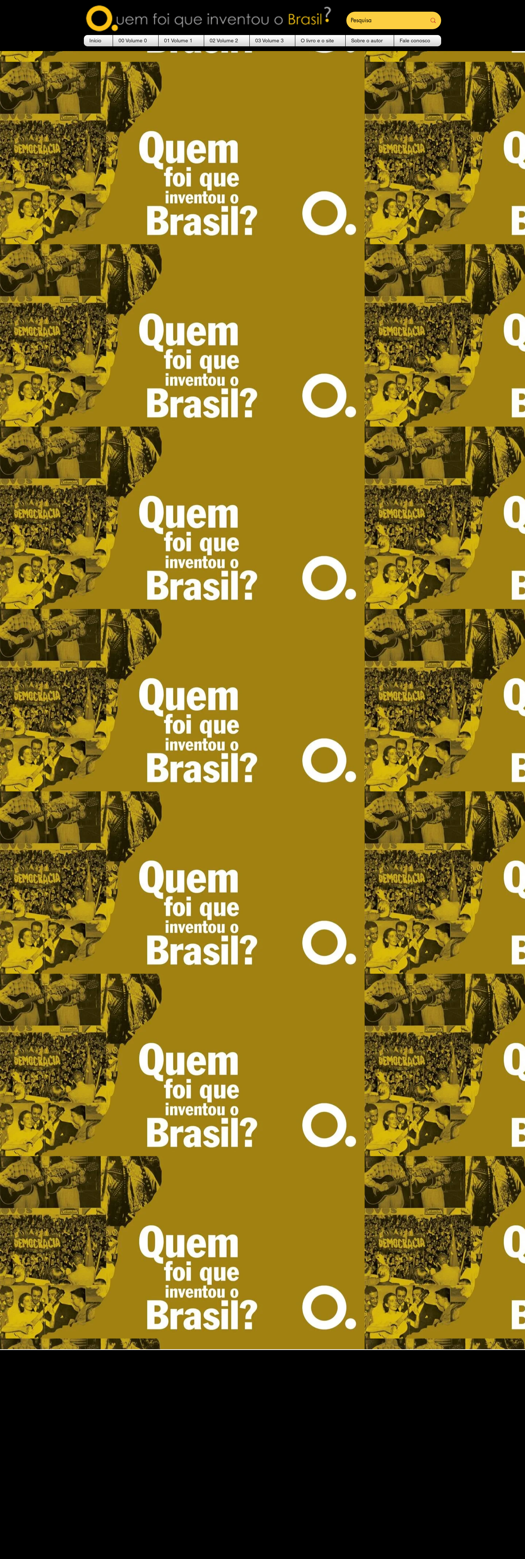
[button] (135, 40)
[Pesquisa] (383, 20)
